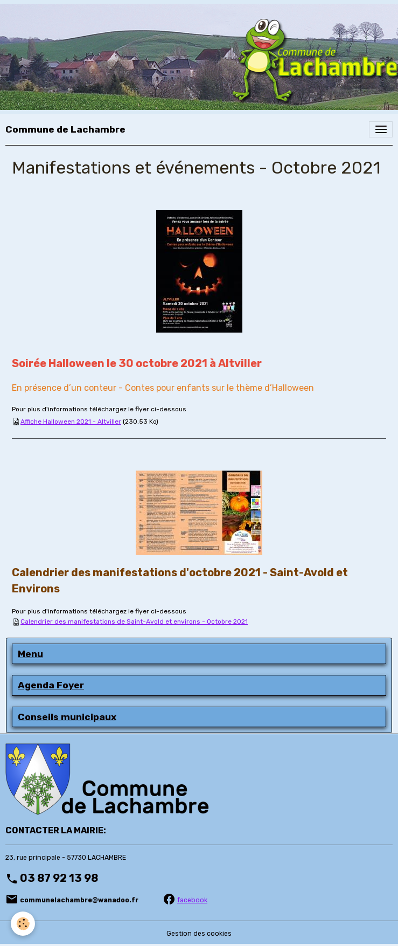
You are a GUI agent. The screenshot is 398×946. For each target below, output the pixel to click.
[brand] (65, 129)
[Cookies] (23, 924)
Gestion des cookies (199, 933)
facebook (192, 900)
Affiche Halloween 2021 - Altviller (70, 421)
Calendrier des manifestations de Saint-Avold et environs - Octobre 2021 (134, 621)
